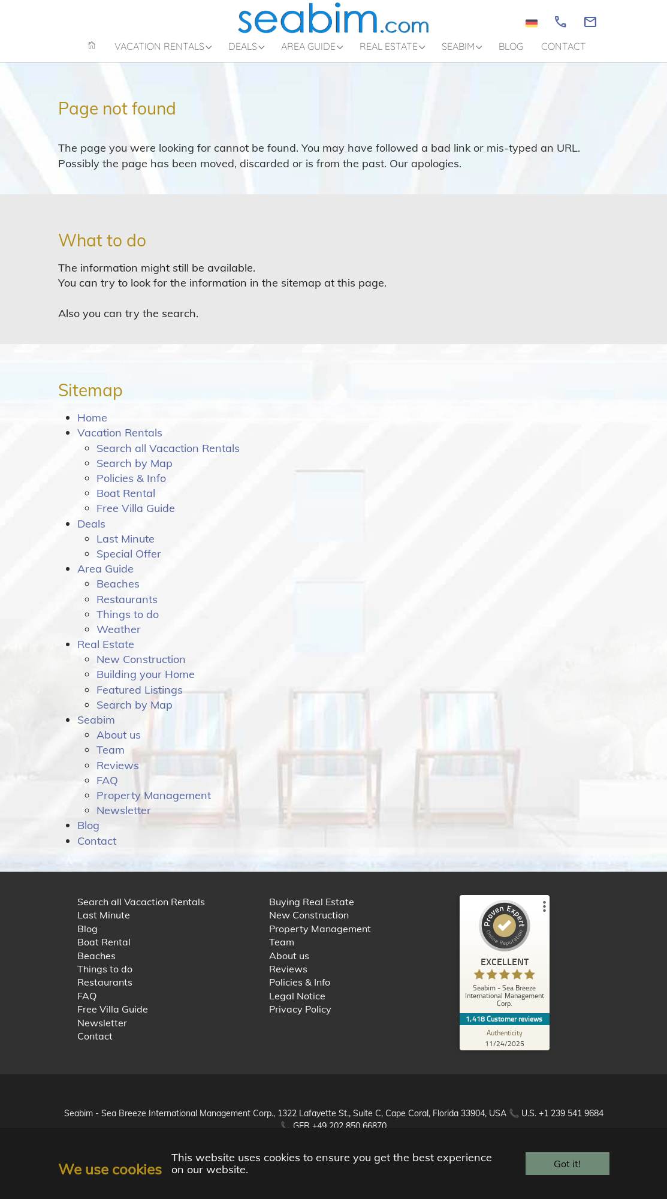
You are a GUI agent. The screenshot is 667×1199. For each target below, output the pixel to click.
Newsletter (123, 820)
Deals (91, 533)
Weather (118, 639)
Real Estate (105, 654)
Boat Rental (125, 503)
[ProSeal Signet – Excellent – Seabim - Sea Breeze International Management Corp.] (505, 966)
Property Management (153, 805)
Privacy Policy (300, 1019)
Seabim (96, 729)
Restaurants (127, 609)
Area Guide (105, 579)
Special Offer (128, 563)
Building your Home (145, 684)
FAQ (107, 790)
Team (110, 760)
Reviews (117, 775)
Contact (96, 850)
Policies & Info (131, 488)
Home (92, 428)
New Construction (141, 669)
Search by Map (134, 473)
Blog (88, 835)
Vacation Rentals (119, 443)
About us (118, 745)
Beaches (118, 594)
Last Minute (125, 548)
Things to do (127, 624)
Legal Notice (297, 1005)
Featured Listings (139, 699)
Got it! (567, 1164)
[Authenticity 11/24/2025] (505, 1048)
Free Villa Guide (135, 518)
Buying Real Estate (311, 911)
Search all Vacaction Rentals (168, 458)
